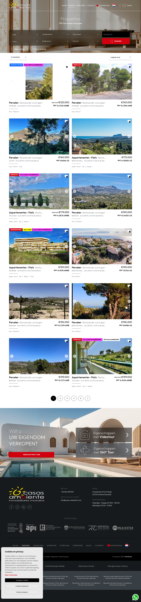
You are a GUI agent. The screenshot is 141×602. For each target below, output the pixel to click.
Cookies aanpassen (22, 586)
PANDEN (71, 5)
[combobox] (25, 34)
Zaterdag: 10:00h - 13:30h (102, 505)
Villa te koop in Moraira (86, 566)
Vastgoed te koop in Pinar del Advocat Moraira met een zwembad (55, 584)
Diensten (51, 545)
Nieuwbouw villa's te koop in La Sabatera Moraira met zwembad (86, 584)
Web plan (54, 557)
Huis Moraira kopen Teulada (54, 566)
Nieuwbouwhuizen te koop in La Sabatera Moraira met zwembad (117, 584)
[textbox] (25, 34)
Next (67, 82)
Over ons (64, 545)
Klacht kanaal (63, 557)
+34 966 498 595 (67, 492)
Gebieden (78, 545)
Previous (11, 82)
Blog (89, 545)
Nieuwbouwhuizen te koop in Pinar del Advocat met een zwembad (55, 577)
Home (64, 5)
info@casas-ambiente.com (71, 500)
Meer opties (18, 49)
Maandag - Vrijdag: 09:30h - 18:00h (106, 503)
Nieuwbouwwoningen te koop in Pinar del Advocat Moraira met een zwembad (118, 577)
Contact (91, 5)
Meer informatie (11, 575)
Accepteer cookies (22, 580)
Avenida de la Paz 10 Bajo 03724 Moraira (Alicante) (102, 493)
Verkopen (80, 5)
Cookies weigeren (22, 592)
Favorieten (102, 5)
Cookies (47, 557)
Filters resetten (38, 49)
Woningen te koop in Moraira (118, 566)
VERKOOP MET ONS (31, 454)
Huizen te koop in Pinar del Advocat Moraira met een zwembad (86, 577)
